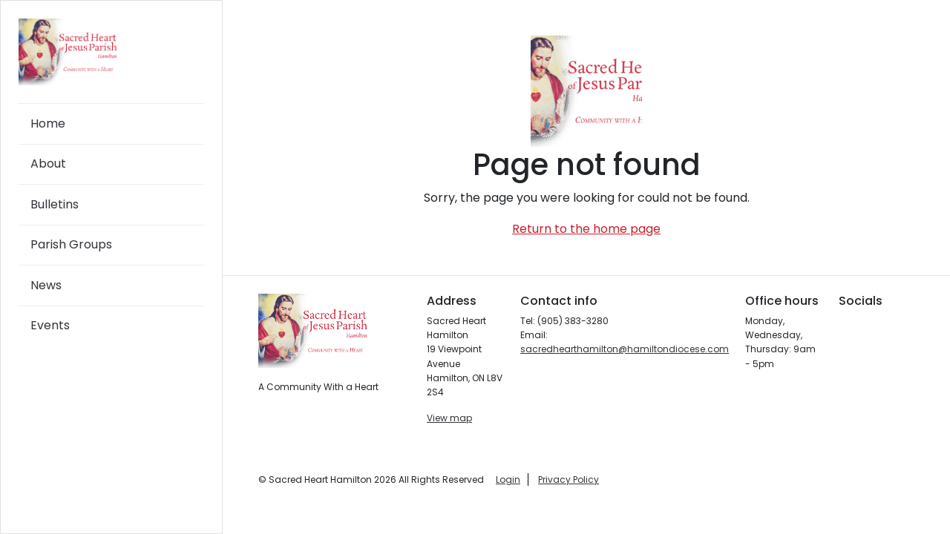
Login (508, 479)
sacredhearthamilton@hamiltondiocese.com (624, 349)
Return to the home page (586, 228)
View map (449, 418)
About (48, 163)
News (46, 285)
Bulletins (54, 204)
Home (47, 123)
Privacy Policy (568, 479)
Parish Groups (71, 244)
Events (50, 325)
